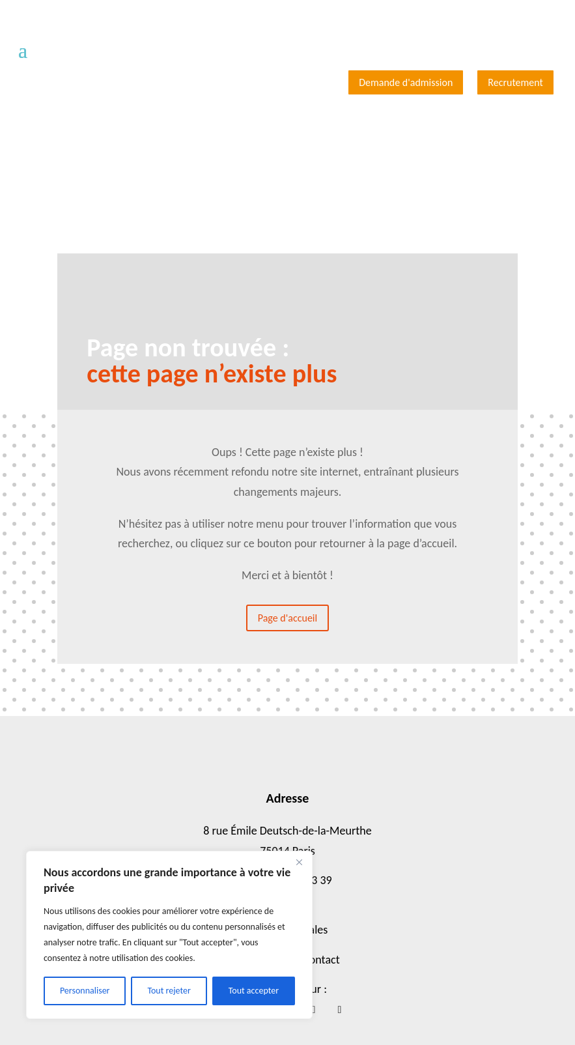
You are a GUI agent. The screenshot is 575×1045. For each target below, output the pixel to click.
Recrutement (515, 82)
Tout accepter (254, 990)
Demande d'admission (406, 82)
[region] (169, 935)
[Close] (299, 862)
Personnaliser (85, 990)
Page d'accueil (287, 618)
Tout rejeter (168, 990)
